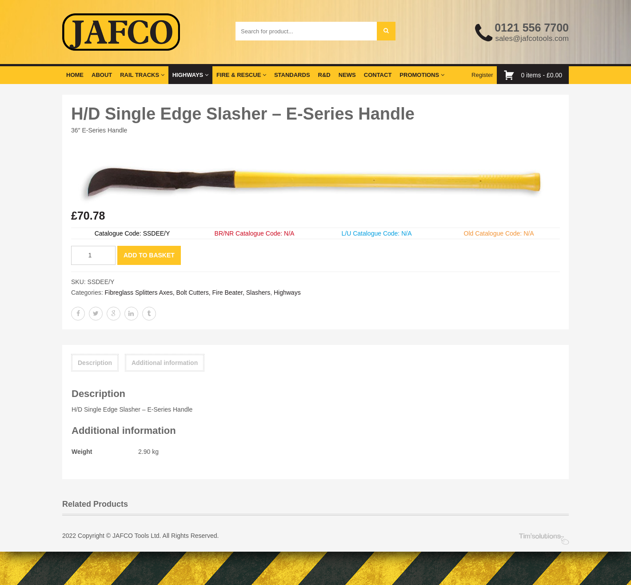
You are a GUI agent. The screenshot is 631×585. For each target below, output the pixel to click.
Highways (190, 75)
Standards (292, 75)
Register (482, 75)
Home (75, 75)
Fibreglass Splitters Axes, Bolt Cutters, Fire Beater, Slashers (187, 292)
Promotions (421, 75)
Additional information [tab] (165, 362)
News (347, 75)
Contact (378, 75)
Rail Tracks (142, 75)
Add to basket (149, 255)
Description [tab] (95, 362)
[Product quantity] (93, 255)
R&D (324, 75)
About (102, 75)
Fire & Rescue (241, 75)
